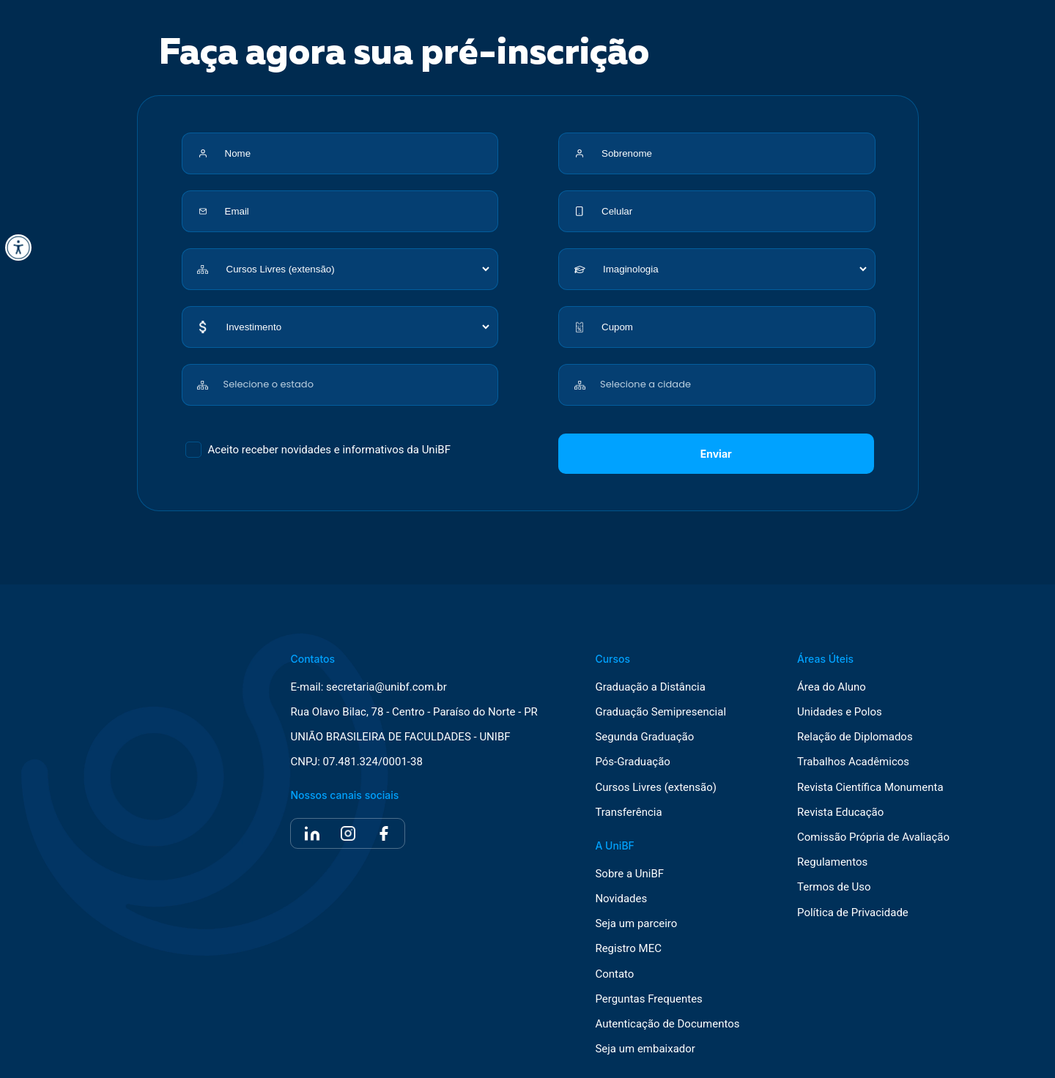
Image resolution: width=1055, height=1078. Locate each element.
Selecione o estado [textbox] (268, 384)
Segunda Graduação (644, 737)
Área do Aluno (831, 687)
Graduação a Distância (650, 687)
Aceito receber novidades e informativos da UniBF (329, 449)
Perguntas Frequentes (648, 999)
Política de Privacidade (852, 912)
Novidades (621, 898)
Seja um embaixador (645, 1049)
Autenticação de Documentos (667, 1024)
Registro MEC (628, 948)
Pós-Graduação (632, 762)
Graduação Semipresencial (660, 712)
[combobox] (357, 377)
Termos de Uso (834, 887)
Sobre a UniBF (629, 874)
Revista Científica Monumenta (870, 787)
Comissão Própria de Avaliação (873, 837)
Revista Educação (840, 812)
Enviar (716, 453)
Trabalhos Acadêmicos (853, 762)
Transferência (628, 812)
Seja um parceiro (636, 923)
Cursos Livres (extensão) (656, 787)
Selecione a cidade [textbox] (645, 384)
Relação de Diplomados (855, 737)
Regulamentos (832, 862)
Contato (614, 974)
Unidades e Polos (839, 712)
